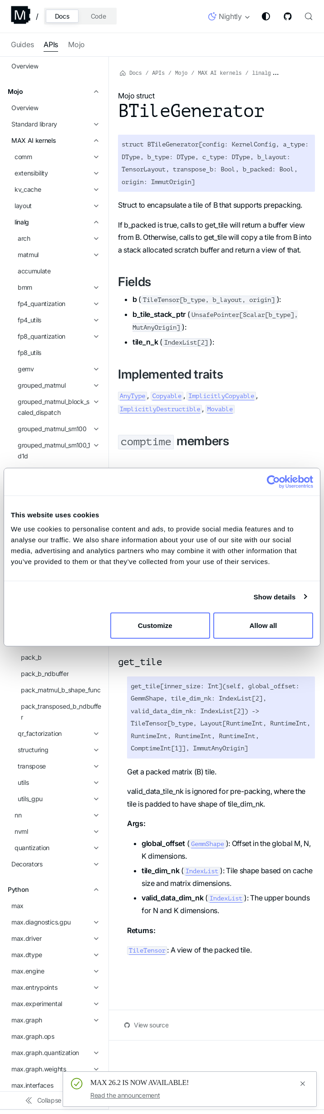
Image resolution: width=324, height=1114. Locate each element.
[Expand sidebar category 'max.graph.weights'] (95, 668)
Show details (275, 596)
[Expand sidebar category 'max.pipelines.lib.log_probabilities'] (95, 864)
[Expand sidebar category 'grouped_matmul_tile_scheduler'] (95, 99)
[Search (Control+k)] (307, 16)
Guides (22, 44)
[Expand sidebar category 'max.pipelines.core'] (95, 815)
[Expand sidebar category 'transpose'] (95, 365)
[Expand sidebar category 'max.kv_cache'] (95, 701)
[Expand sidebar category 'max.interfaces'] (95, 684)
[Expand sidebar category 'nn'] (95, 414)
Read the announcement (125, 1095)
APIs (51, 44)
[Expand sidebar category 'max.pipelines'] (95, 782)
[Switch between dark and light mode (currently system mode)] (266, 16)
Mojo (76, 44)
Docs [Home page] (131, 73)
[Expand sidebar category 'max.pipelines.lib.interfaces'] (95, 848)
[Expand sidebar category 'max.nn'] (95, 717)
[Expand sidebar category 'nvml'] (95, 431)
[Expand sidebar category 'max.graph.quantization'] (95, 652)
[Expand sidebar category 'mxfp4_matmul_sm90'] (95, 175)
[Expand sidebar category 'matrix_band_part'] (95, 142)
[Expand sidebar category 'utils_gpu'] (95, 398)
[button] (229, 18)
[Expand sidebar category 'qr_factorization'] (95, 333)
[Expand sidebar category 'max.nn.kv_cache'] (95, 766)
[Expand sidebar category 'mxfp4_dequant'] (95, 158)
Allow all (263, 625)
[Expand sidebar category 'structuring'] (95, 349)
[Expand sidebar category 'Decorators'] (95, 463)
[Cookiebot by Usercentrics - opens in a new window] (273, 481)
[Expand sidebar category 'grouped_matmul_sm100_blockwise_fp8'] (95, 71)
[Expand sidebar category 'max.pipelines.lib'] (95, 831)
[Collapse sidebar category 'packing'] (95, 191)
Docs (62, 16)
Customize (160, 625)
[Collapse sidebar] (54, 1100)
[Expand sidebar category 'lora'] (95, 126)
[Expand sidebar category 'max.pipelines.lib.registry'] (95, 799)
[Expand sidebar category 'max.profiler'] (95, 891)
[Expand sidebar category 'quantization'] (95, 447)
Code (98, 16)
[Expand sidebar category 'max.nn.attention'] (95, 733)
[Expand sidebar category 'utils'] (95, 382)
